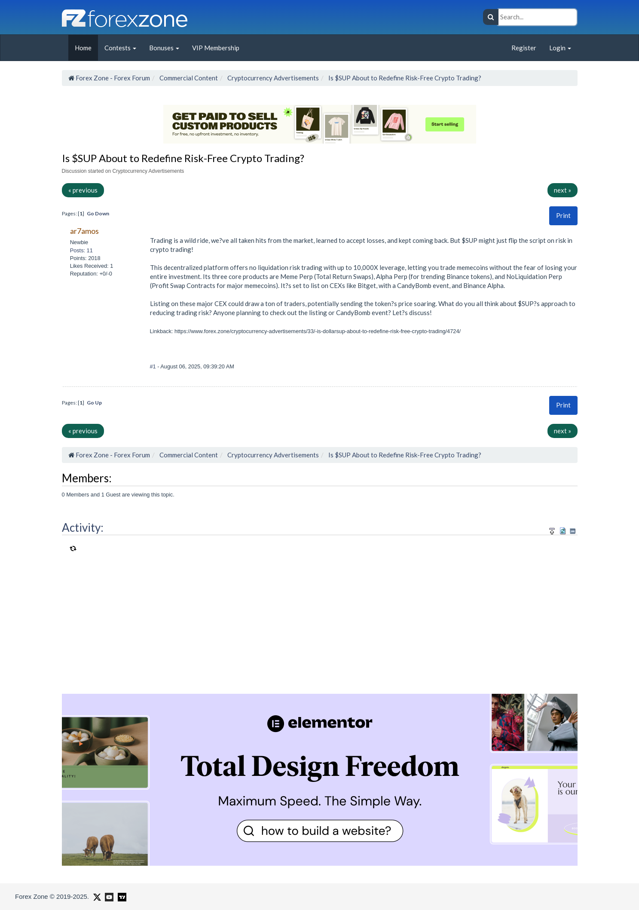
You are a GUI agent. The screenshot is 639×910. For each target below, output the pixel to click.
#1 (154, 366)
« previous (83, 190)
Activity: (83, 527)
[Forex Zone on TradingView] (120, 896)
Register (523, 48)
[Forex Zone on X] (96, 896)
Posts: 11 (81, 250)
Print (563, 215)
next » (562, 190)
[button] (563, 215)
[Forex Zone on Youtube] (108, 896)
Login (560, 48)
